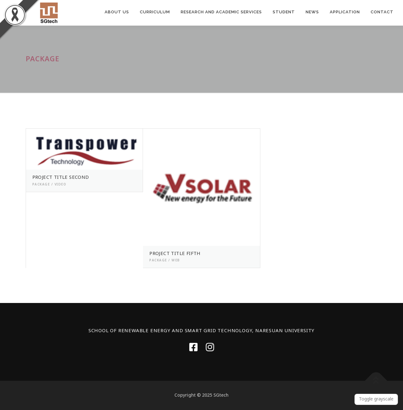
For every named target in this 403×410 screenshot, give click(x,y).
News (312, 12)
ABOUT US (117, 12)
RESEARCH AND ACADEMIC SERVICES (221, 12)
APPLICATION (345, 12)
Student (284, 12)
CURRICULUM (155, 12)
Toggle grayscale (376, 399)
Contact (382, 12)
